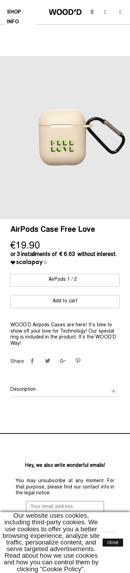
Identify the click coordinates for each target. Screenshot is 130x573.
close (113, 542)
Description (23, 389)
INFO (13, 22)
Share (32, 360)
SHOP (15, 13)
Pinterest (78, 360)
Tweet (47, 360)
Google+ (62, 360)
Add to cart (65, 301)
